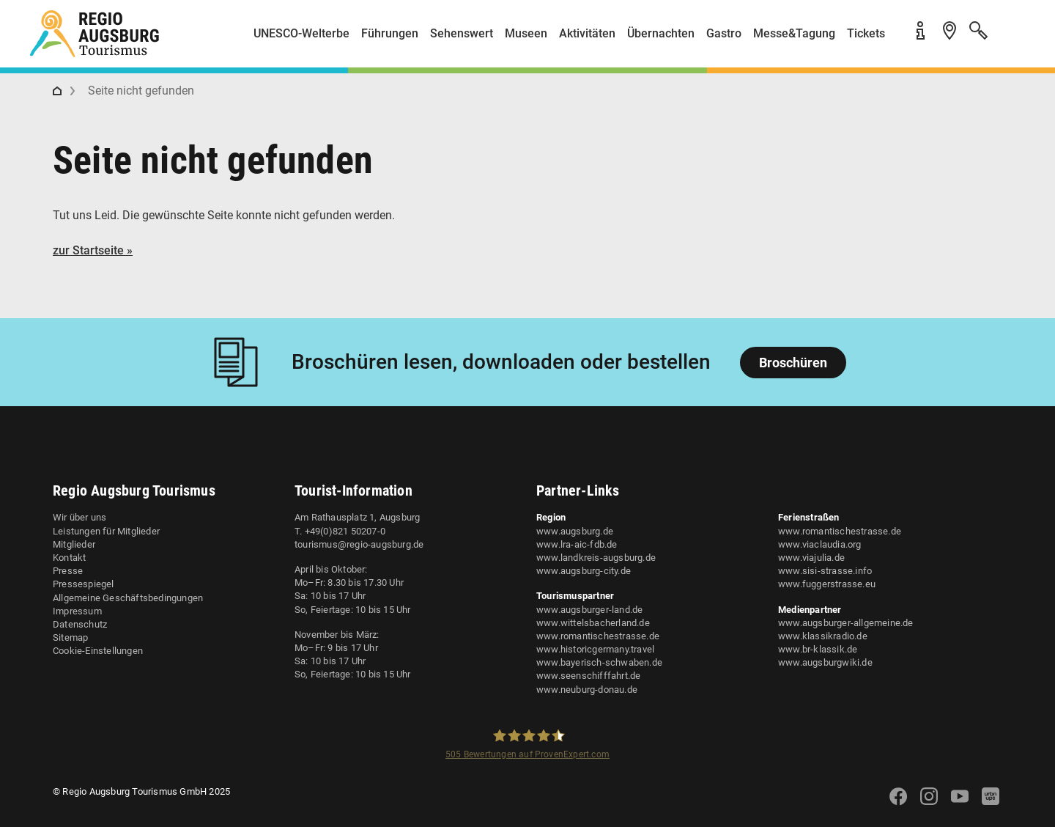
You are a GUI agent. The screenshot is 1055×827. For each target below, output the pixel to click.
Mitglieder (74, 544)
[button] (1011, 39)
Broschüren (793, 362)
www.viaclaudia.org (820, 544)
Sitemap (70, 637)
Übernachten (661, 33)
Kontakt (69, 557)
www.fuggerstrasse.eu (827, 583)
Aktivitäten (587, 33)
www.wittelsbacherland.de (593, 622)
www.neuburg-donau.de (586, 689)
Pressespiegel (83, 583)
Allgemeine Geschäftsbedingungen (128, 597)
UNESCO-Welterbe (301, 33)
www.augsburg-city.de (583, 570)
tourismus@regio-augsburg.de (359, 544)
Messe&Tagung (794, 33)
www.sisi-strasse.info (825, 570)
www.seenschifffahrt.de (588, 675)
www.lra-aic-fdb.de (577, 544)
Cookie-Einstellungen (98, 650)
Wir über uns (79, 517)
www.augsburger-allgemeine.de (846, 622)
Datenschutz (80, 624)
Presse (68, 570)
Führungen (389, 33)
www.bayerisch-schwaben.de (599, 662)
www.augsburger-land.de (589, 609)
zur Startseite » (93, 250)
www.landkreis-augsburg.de (596, 557)
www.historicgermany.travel (595, 649)
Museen (526, 33)
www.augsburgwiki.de (825, 662)
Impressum (77, 611)
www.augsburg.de (574, 531)
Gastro (723, 33)
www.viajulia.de (811, 557)
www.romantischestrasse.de (597, 636)
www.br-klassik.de (817, 649)
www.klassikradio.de (822, 636)
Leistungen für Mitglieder (106, 531)
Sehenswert (461, 33)
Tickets (866, 33)
